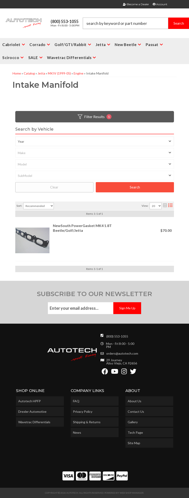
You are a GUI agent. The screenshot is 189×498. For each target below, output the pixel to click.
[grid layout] (165, 206)
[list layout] (170, 206)
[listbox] (94, 141)
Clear (54, 187)
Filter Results (94, 116)
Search (135, 187)
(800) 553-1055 (117, 336)
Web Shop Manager (132, 492)
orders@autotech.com (122, 353)
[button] (136, 23)
